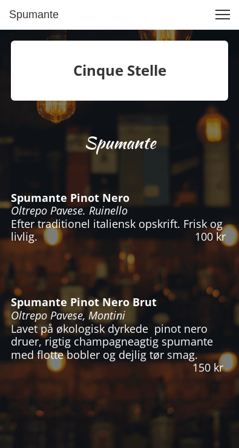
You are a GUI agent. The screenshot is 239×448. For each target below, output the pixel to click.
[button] (222, 14)
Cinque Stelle (119, 70)
